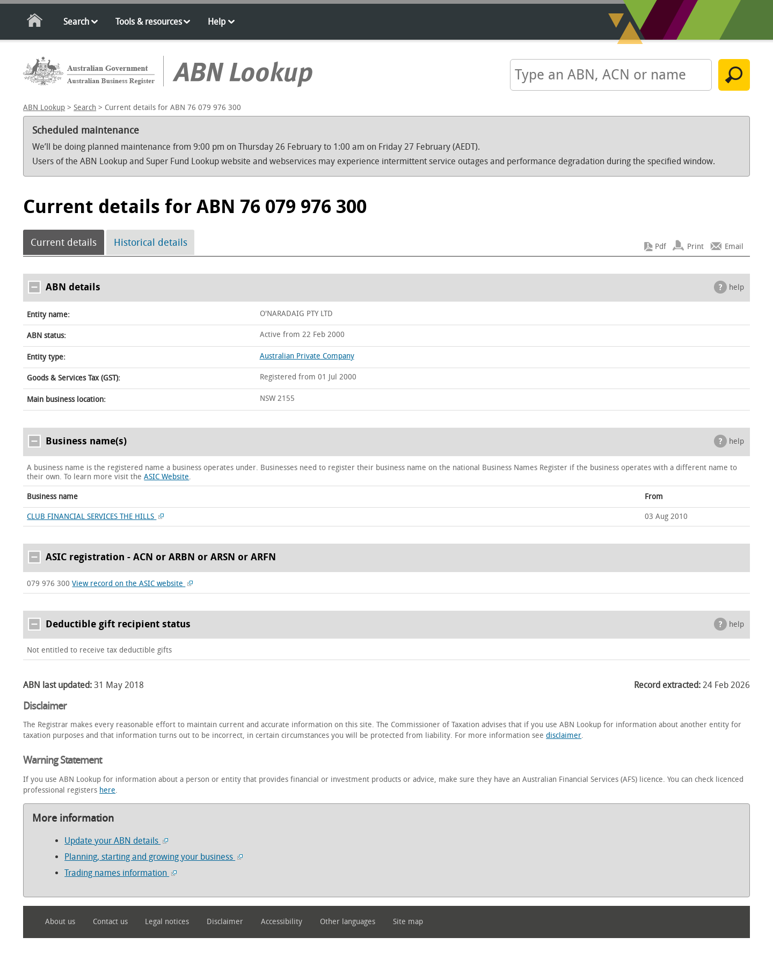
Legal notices (167, 921)
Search (76, 22)
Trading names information (120, 873)
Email (734, 246)
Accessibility (281, 921)
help (736, 287)
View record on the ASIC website (132, 583)
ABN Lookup (44, 107)
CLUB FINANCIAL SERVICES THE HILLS (95, 516)
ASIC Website (166, 476)
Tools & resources (148, 22)
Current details (64, 242)
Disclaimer (225, 921)
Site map (408, 921)
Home (35, 22)
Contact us (110, 921)
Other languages (347, 921)
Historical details (150, 242)
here (107, 790)
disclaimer (563, 735)
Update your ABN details (116, 841)
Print (695, 246)
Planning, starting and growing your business (153, 857)
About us (60, 921)
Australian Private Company (307, 356)
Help (216, 22)
